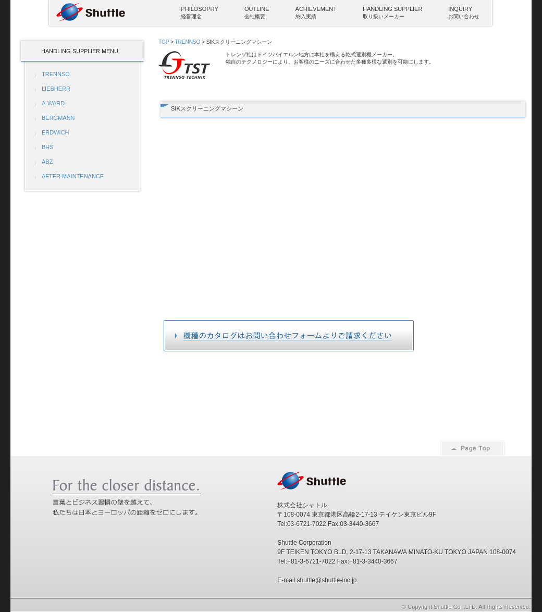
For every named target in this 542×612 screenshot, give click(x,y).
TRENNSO (56, 74)
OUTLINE (256, 9)
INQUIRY (460, 9)
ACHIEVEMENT (316, 9)
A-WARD (53, 103)
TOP (163, 42)
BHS (48, 147)
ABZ (47, 161)
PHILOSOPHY (199, 9)
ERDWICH (55, 132)
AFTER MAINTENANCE (73, 176)
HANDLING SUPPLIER (392, 9)
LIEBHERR (56, 88)
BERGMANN (58, 118)
